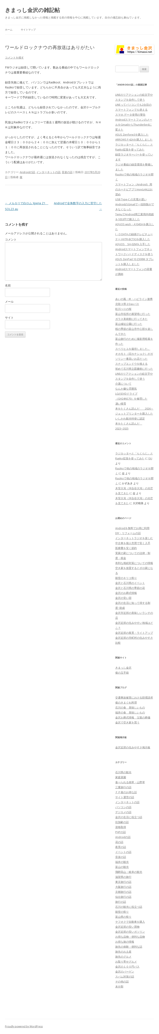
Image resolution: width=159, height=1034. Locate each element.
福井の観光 (122, 862)
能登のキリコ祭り (126, 578)
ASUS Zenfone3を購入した (132, 134)
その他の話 (122, 981)
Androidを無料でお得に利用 (132, 528)
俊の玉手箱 (122, 672)
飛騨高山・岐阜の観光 (128, 872)
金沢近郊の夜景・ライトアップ (134, 633)
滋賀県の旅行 (123, 877)
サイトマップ (28, 29)
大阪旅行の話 (123, 887)
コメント (11, 239)
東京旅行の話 (123, 882)
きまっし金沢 (123, 667)
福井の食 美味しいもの (130, 712)
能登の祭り (122, 912)
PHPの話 (120, 832)
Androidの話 (27, 172)
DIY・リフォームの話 (128, 533)
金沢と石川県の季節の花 (130, 588)
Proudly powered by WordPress (24, 1026)
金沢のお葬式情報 (126, 593)
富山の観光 (122, 867)
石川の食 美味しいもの (130, 707)
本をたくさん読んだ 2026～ (134, 408)
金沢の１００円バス (127, 966)
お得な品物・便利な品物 (130, 937)
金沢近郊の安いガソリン (130, 932)
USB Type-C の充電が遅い (131, 199)
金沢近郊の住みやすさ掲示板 (132, 747)
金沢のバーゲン (124, 971)
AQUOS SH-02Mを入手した (132, 244)
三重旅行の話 (123, 787)
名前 (8, 285)
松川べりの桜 (123, 309)
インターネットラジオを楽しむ (134, 538)
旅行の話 (120, 902)
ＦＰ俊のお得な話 (126, 792)
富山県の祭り (123, 917)
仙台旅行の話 (123, 897)
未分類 (119, 986)
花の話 (119, 842)
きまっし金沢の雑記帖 (32, 10)
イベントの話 (123, 852)
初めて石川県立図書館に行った (134, 369)
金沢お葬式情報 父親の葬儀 (132, 717)
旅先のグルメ (123, 956)
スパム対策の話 (124, 976)
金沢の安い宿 (123, 598)
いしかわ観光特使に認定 (130, 418)
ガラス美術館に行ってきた (131, 319)
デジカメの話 (123, 812)
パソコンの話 (123, 807)
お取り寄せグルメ (126, 961)
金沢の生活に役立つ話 (128, 817)
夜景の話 (120, 847)
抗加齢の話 (122, 822)
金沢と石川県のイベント (130, 583)
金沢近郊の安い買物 (127, 927)
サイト (9, 317)
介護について (123, 383)
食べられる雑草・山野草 (130, 782)
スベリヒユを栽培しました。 (132, 349)
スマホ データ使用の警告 (130, 114)
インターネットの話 (48, 172)
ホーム (8, 29)
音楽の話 (67, 172)
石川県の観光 (123, 772)
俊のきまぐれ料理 (126, 702)
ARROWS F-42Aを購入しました (134, 139)
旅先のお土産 (123, 951)
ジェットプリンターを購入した (134, 413)
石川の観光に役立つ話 (128, 907)
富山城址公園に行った (128, 324)
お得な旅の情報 (124, 941)
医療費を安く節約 (126, 548)
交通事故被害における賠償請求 (134, 697)
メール (9, 301)
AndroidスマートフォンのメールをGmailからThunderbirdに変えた (133, 124)
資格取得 (120, 827)
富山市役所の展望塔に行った (132, 314)
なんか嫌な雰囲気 (126, 388)
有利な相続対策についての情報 (134, 563)
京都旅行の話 (123, 892)
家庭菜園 (120, 777)
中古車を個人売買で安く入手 (132, 543)
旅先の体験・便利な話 (128, 946)
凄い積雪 (120, 403)
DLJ (150, 458)
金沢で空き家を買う (127, 722)
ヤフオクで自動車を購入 (130, 922)
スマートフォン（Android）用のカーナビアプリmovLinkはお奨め (134, 189)
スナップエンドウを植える (131, 364)
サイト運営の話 (124, 797)
